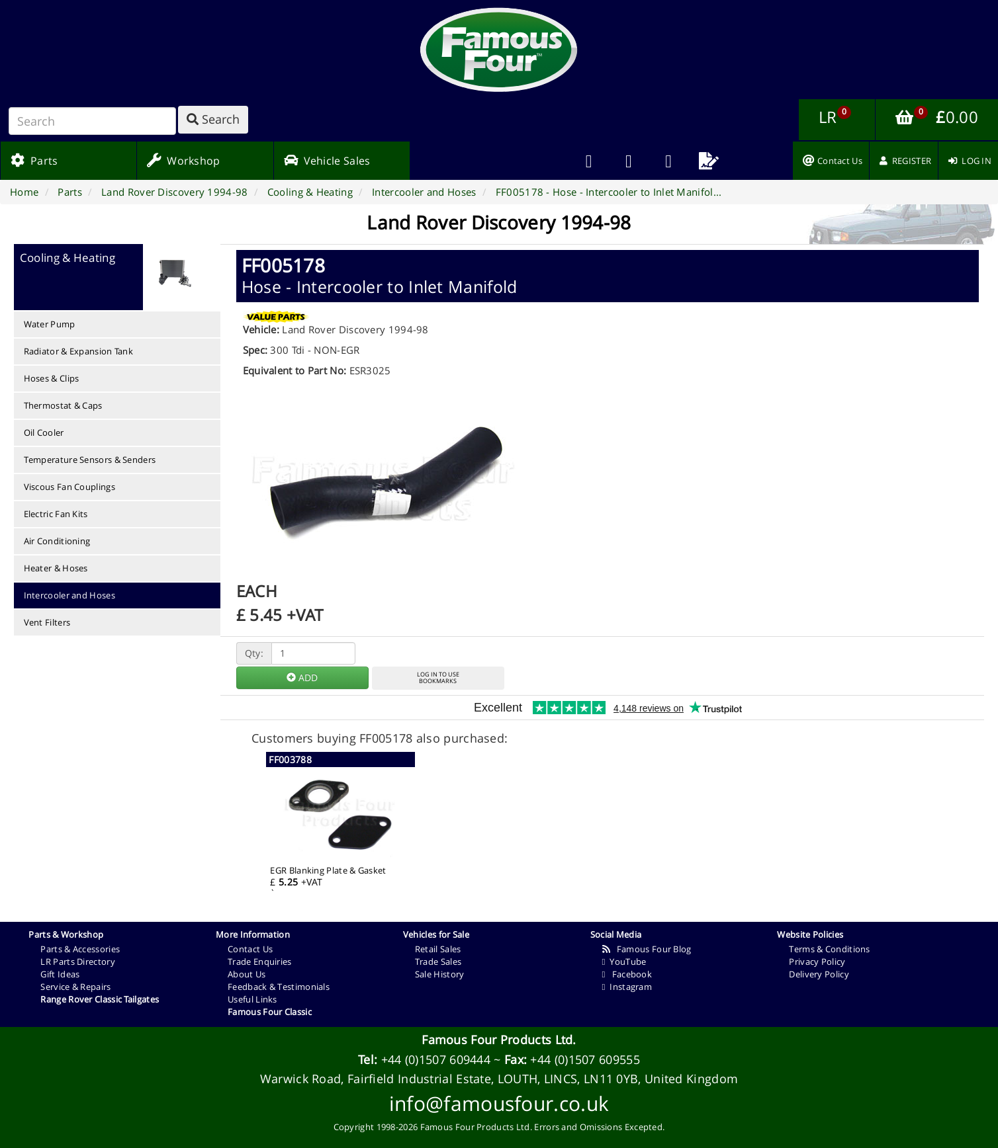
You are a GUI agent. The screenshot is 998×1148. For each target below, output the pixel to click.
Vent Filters (47, 622)
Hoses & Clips (51, 378)
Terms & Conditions (829, 949)
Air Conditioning (57, 541)
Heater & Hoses (56, 568)
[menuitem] (629, 161)
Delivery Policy (819, 974)
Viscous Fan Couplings (69, 487)
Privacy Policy (817, 961)
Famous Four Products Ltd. (499, 1039)
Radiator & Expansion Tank (79, 351)
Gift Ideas (59, 974)
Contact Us (250, 949)
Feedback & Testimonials (279, 987)
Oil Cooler (44, 432)
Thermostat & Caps (63, 405)
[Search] (92, 121)
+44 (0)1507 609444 (435, 1059)
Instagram (627, 987)
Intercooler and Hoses (69, 595)
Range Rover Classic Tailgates (99, 999)
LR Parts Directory (77, 961)
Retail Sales (438, 949)
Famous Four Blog (647, 949)
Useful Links (252, 999)
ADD (302, 677)
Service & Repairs (75, 987)
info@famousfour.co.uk (499, 1103)
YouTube (624, 961)
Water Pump (49, 324)
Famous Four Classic (270, 1012)
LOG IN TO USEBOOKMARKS (438, 678)
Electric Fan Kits (56, 514)
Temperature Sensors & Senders (90, 460)
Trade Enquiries (260, 961)
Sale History (440, 974)
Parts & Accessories (80, 949)
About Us (246, 974)
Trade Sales (438, 961)
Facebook (627, 974)
